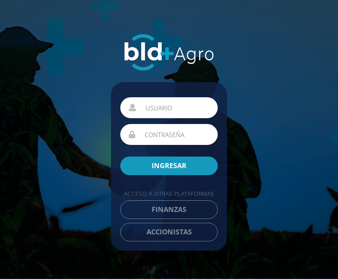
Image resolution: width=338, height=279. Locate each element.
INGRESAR (169, 165)
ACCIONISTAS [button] (169, 231)
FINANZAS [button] (169, 209)
